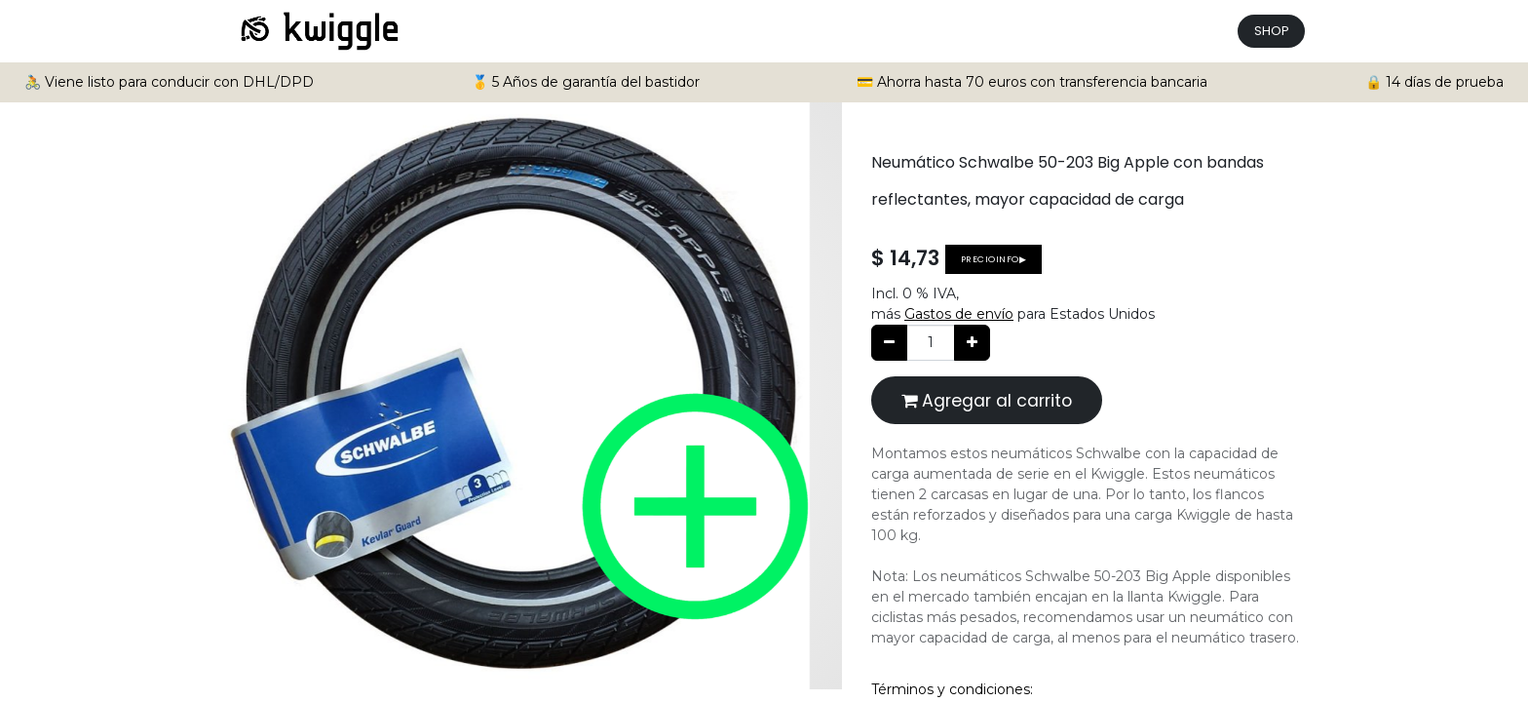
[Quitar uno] (889, 343)
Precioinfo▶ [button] (993, 259)
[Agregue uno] (972, 343)
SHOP (1271, 30)
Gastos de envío (958, 314)
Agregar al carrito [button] (986, 400)
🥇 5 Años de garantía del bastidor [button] (586, 82)
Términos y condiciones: (952, 689)
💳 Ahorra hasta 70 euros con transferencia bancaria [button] (1032, 82)
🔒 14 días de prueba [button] (1434, 82)
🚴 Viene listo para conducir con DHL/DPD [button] (169, 82)
